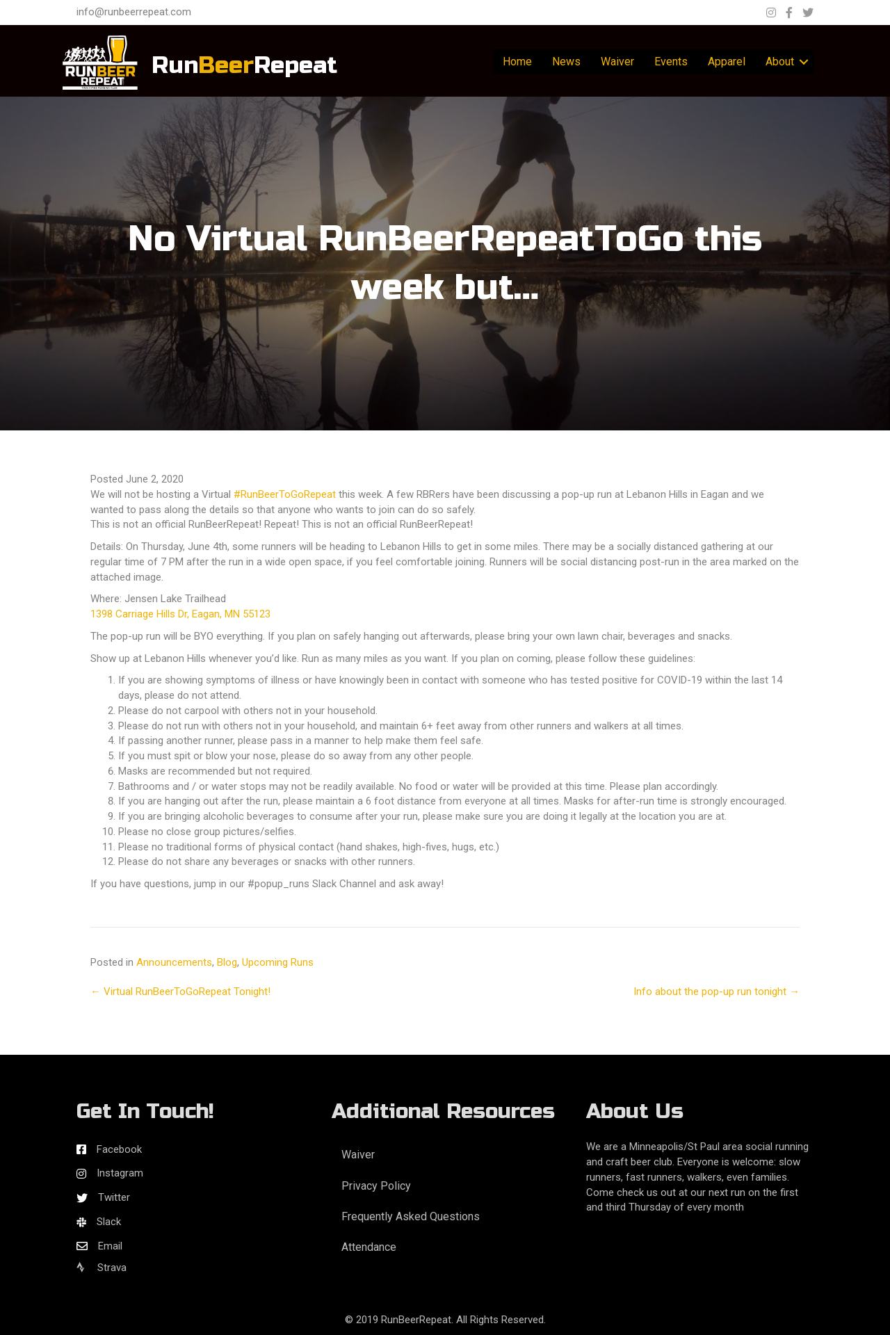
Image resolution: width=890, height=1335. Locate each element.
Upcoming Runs (278, 962)
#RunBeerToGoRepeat (285, 494)
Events (671, 61)
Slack (109, 1221)
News (566, 61)
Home (517, 61)
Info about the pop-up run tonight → (716, 991)
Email (110, 1246)
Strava (101, 1267)
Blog (227, 962)
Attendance (368, 1247)
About (780, 61)
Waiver (617, 61)
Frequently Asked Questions (410, 1216)
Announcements (174, 962)
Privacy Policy (376, 1185)
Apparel (726, 61)
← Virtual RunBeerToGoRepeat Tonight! (180, 991)
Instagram (120, 1173)
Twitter (114, 1197)
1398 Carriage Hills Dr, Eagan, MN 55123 (180, 614)
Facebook (119, 1149)
